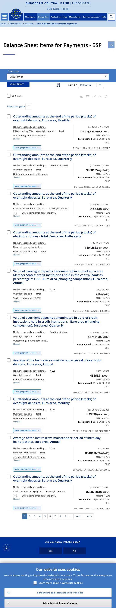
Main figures (30, 17)
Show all (16, 139)
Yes (51, 550)
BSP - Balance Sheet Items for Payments (57, 23)
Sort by (72, 84)
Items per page (16, 106)
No (74, 550)
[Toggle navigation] (4, 17)
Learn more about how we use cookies (61, 583)
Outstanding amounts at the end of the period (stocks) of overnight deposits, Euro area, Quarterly (54, 157)
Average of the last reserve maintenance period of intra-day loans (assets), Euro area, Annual (57, 440)
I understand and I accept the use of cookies (60, 592)
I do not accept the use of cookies (60, 603)
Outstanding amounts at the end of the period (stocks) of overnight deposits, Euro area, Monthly (54, 118)
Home (3, 23)
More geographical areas (25, 147)
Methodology (75, 17)
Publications (56, 17)
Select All (17, 95)
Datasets (29, 23)
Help (104, 17)
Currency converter (91, 17)
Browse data (43, 17)
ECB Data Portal (58, 8)
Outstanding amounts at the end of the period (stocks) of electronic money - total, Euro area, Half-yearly (54, 234)
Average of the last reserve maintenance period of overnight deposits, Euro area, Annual (57, 362)
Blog (65, 17)
